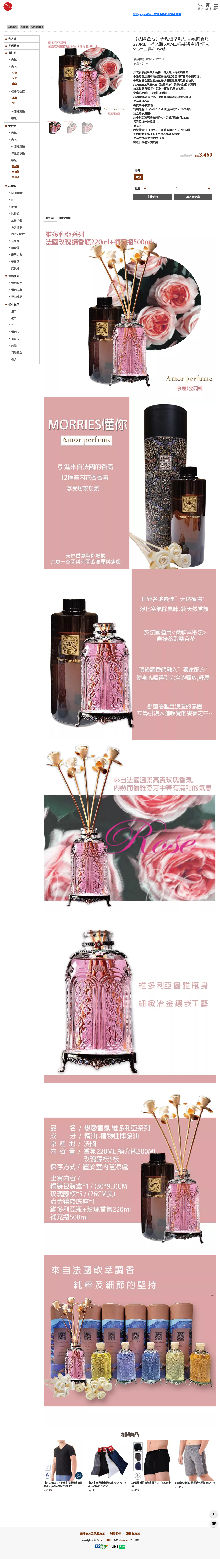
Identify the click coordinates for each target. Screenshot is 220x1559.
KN (13, 199)
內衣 (14, 66)
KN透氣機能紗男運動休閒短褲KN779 (195, 1482)
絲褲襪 (15, 177)
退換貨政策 (133, 1533)
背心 (14, 73)
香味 (137, 170)
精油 (14, 345)
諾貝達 (15, 268)
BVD (14, 206)
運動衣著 (16, 289)
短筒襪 (15, 171)
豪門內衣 (16, 254)
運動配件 (16, 283)
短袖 (14, 78)
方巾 (14, 325)
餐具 (14, 359)
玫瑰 (138, 177)
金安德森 (16, 227)
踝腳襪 (15, 166)
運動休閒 (13, 276)
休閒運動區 (18, 111)
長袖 (14, 83)
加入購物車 (193, 196)
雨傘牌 (15, 247)
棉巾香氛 (13, 304)
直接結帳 (152, 196)
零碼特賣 (13, 45)
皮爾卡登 (16, 220)
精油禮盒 (16, 352)
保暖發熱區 (18, 91)
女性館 (12, 126)
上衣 (14, 98)
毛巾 (14, 318)
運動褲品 (16, 296)
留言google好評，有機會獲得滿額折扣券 (163, 14)
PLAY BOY (18, 234)
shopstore (124, 1540)
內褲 (14, 59)
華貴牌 (15, 261)
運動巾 (15, 331)
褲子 (14, 103)
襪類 (14, 118)
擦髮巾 (15, 338)
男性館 (12, 52)
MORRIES (37, 27)
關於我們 (115, 1533)
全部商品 (12, 27)
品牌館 (24, 27)
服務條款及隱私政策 (92, 1533)
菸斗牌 (15, 241)
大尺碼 (12, 38)
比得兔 (15, 213)
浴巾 (14, 311)
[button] (122, 78)
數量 (137, 188)
